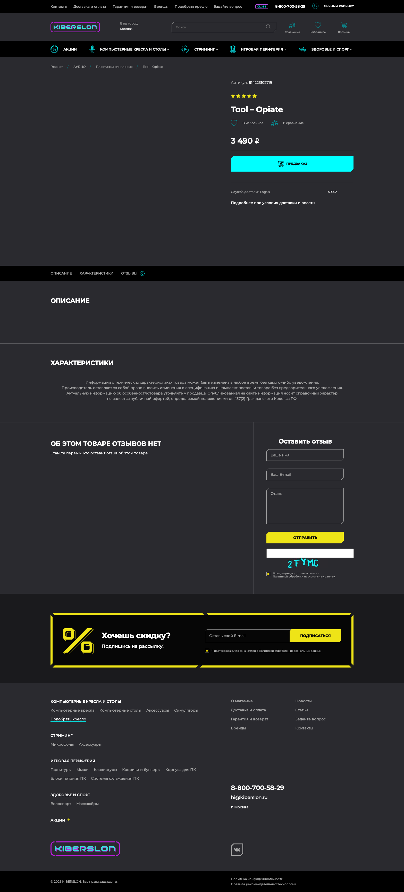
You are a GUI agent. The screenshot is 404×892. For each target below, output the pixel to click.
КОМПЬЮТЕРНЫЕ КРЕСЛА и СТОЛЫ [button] (127, 49)
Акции (63, 49)
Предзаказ (292, 164)
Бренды (161, 6)
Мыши (83, 769)
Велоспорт (60, 803)
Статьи (301, 710)
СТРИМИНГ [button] (198, 49)
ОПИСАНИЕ (61, 273)
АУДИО (79, 67)
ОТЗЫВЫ (133, 273)
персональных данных (319, 576)
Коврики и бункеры (141, 769)
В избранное (247, 123)
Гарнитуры (60, 769)
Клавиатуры (105, 769)
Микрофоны (62, 744)
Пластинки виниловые (114, 67)
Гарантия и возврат (130, 6)
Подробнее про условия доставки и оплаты (273, 202)
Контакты (58, 6)
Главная (56, 67)
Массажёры (87, 803)
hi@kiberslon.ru (249, 797)
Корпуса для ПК (180, 769)
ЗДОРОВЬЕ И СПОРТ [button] (324, 49)
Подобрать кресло (191, 6)
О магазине (242, 701)
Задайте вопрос (228, 6)
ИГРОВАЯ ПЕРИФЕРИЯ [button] (256, 49)
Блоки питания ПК (68, 778)
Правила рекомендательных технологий (263, 884)
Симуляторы (186, 710)
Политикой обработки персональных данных (290, 651)
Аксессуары (157, 710)
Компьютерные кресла (72, 710)
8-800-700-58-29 (290, 6)
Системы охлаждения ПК (115, 778)
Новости (303, 701)
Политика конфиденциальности (257, 879)
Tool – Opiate (153, 67)
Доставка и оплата (89, 6)
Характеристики (96, 273)
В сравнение (287, 123)
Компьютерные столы (120, 710)
